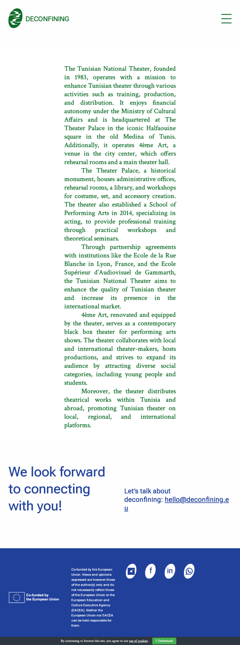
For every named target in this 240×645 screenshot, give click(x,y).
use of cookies (138, 641)
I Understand (164, 641)
